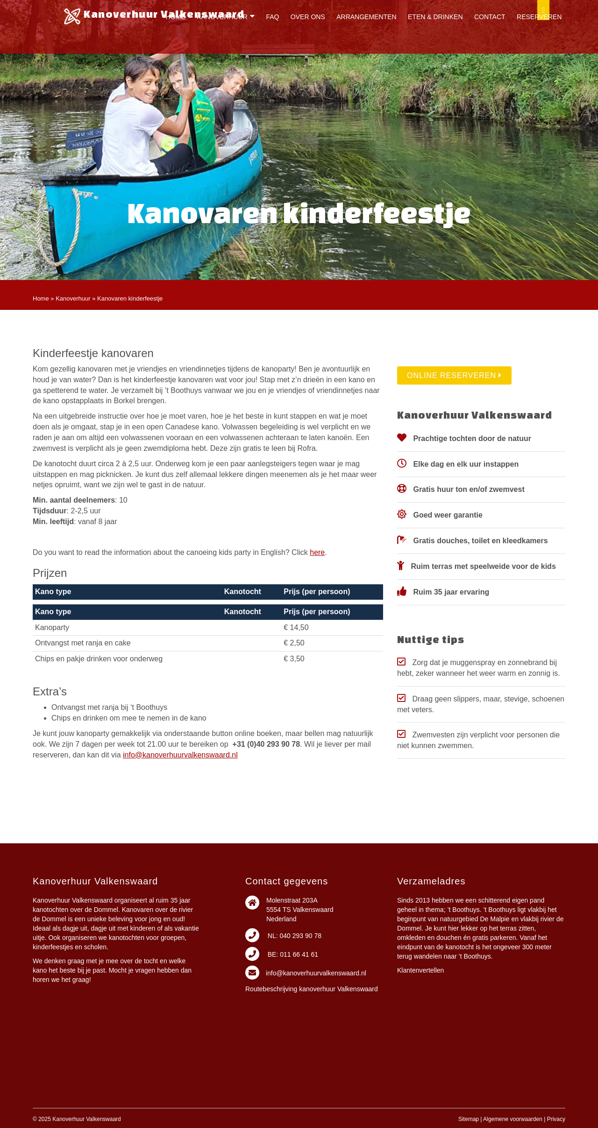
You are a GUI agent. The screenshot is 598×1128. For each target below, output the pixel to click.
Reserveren (539, 17)
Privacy (556, 1119)
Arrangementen (366, 17)
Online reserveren (454, 375)
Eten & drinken (435, 17)
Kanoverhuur (222, 17)
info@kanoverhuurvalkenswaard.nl (180, 755)
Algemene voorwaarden (512, 1119)
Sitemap (468, 1119)
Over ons (308, 17)
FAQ (272, 17)
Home (175, 17)
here (317, 552)
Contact (489, 17)
